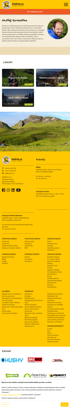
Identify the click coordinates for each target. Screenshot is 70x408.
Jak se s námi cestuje (32, 309)
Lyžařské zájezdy (9, 254)
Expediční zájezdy (53, 257)
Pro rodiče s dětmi (53, 259)
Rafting (49, 263)
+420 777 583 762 (10, 171)
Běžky (4, 259)
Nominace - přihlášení (54, 322)
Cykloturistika (29, 241)
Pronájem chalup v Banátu (11, 302)
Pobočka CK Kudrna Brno (55, 317)
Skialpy (4, 261)
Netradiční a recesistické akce (12, 298)
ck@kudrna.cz (9, 173)
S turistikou (29, 259)
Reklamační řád (52, 296)
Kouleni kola (6, 311)
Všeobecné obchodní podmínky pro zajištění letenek (55, 305)
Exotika (27, 257)
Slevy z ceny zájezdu (31, 322)
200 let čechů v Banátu (9, 313)
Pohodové (28, 243)
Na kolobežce (51, 287)
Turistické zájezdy (9, 239)
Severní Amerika (52, 335)
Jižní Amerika (51, 337)
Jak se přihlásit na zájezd (33, 307)
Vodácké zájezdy (54, 239)
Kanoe (49, 241)
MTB (26, 248)
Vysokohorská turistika (10, 246)
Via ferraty (5, 243)
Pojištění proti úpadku (55, 294)
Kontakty (28, 296)
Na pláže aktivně (52, 278)
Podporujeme (29, 326)
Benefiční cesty (52, 265)
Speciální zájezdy (54, 254)
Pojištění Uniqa (52, 311)
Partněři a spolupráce (32, 324)
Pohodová (5, 241)
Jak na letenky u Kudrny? (55, 319)
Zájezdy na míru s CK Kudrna (11, 294)
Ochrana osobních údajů (55, 309)
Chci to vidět (28, 84)
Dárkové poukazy (31, 304)
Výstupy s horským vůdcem (11, 248)
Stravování (28, 311)
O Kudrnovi (28, 294)
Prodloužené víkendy (54, 272)
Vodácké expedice (53, 248)
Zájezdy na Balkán (53, 270)
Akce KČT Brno (52, 274)
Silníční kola (29, 246)
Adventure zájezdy (53, 261)
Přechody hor (52, 283)
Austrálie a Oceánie (53, 339)
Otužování (50, 250)
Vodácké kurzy (52, 243)
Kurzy (49, 276)
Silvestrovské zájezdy (54, 280)
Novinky (50, 285)
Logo (26, 302)
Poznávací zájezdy (32, 254)
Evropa (49, 329)
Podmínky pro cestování (55, 313)
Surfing (49, 267)
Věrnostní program (31, 319)
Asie (48, 331)
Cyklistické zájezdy (32, 239)
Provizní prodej (7, 300)
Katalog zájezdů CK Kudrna (34, 300)
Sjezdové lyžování (8, 257)
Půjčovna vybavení (8, 304)
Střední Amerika (52, 342)
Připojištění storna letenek (56, 315)
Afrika (49, 333)
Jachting (50, 246)
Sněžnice (5, 263)
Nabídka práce (29, 298)
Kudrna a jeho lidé (8, 296)
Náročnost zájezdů (31, 317)
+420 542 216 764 (10, 168)
